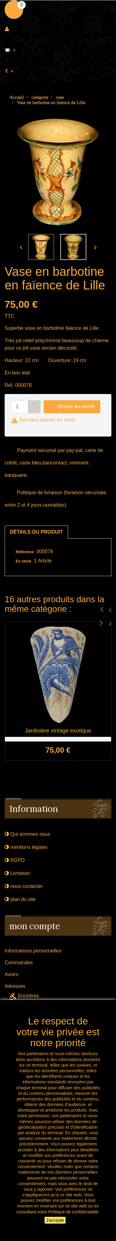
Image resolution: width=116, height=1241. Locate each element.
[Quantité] (19, 406)
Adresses (15, 986)
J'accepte (55, 1220)
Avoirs (11, 974)
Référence (25, 552)
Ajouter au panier (72, 406)
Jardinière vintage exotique (58, 731)
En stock (23, 561)
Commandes (19, 962)
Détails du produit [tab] (36, 532)
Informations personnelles (33, 950)
